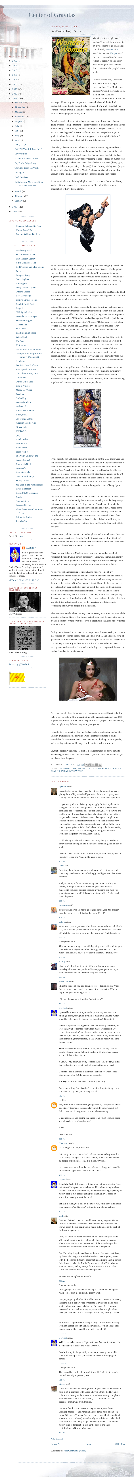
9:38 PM (62, 901)
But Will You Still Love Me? (27, 149)
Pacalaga (20, 394)
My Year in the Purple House (29, 484)
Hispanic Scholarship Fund (28, 226)
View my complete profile (24, 580)
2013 (15, 70)
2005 (15, 211)
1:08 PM (62, 1380)
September (20, 116)
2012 (15, 75)
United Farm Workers (26, 230)
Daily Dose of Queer (25, 287)
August (19, 121)
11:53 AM (62, 1363)
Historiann (21, 345)
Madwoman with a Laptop (28, 349)
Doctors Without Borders (28, 234)
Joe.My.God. (22, 521)
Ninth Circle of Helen (26, 262)
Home (88, 1444)
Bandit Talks (22, 439)
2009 (15, 89)
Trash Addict (22, 451)
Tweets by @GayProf (19, 664)
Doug (61, 865)
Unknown (63, 1143)
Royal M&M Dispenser (27, 492)
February (19, 196)
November (20, 107)
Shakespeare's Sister (25, 254)
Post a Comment (57, 1439)
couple (110, 49)
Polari (19, 271)
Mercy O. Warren (24, 389)
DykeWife (21, 468)
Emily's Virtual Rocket (26, 299)
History (82, 768)
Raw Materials (23, 472)
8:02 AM (62, 1004)
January (19, 200)
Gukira (19, 497)
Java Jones (21, 328)
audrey (62, 961)
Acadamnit (21, 361)
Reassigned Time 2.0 (26, 369)
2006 (15, 206)
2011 (15, 79)
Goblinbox (21, 377)
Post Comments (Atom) (75, 1450)
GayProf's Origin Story (25, 163)
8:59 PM (62, 1433)
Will (61, 1215)
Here (21, 536)
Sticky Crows (22, 480)
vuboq (62, 921)
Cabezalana (21, 324)
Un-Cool (20, 341)
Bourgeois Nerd (23, 464)
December (20, 102)
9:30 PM (62, 1175)
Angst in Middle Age (26, 422)
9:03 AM (62, 1281)
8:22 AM (62, 1212)
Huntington (21, 283)
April (18, 140)
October (19, 111)
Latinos (92, 768)
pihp (18, 435)
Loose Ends (21, 443)
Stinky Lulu (21, 427)
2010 (15, 84)
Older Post (120, 1444)
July (17, 126)
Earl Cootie (64, 981)
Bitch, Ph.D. (22, 414)
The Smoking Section (26, 332)
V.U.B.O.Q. (21, 431)
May (17, 135)
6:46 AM (62, 977)
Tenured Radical (23, 402)
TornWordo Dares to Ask (26, 158)
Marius (62, 1384)
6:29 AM (62, 957)
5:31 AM (62, 938)
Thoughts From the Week (26, 167)
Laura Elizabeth (23, 488)
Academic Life (68, 768)
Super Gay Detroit (24, 418)
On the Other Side (24, 381)
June (17, 130)
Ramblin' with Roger (26, 304)
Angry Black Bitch (25, 410)
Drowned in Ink (23, 505)
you (118, 49)
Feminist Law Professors (27, 365)
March (18, 191)
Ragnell (19, 308)
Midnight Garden (24, 312)
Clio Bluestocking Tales (27, 373)
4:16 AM (62, 918)
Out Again (19, 172)
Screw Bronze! (23, 460)
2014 (15, 65)
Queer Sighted (23, 279)
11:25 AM (62, 1334)
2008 (15, 93)
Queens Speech (23, 291)
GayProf (63, 1008)
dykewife (63, 786)
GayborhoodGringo (25, 476)
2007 (15, 98)
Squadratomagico (24, 320)
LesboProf (21, 406)
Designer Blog (23, 275)
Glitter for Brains (24, 517)
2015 (15, 60)
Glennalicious (22, 501)
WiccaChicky (22, 337)
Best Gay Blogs (23, 295)
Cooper (113, 53)
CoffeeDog (21, 398)
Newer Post (56, 1444)
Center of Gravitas (52, 14)
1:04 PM (62, 1096)
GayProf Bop (20, 153)
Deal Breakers (21, 177)
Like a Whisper (23, 385)
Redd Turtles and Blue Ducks (30, 266)
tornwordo (64, 905)
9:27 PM (62, 862)
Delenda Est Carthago (26, 316)
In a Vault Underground (27, 455)
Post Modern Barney (25, 258)
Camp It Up (20, 144)
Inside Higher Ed (24, 250)
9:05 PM (62, 1139)
